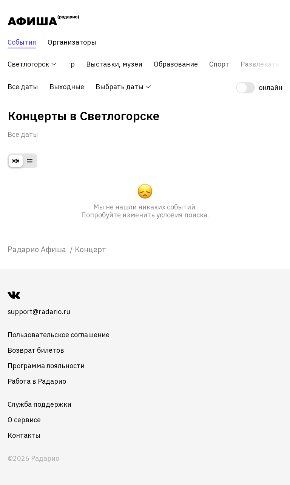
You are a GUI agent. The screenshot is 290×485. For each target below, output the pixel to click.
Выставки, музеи (114, 64)
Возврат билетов (36, 350)
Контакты (24, 435)
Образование (176, 64)
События (22, 42)
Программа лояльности (46, 366)
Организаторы (72, 42)
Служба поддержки (39, 404)
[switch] (259, 87)
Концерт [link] (90, 249)
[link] (38, 249)
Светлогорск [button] (32, 64)
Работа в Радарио (37, 381)
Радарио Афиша (38, 249)
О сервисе (24, 420)
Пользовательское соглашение (59, 335)
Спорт (219, 64)
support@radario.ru (39, 312)
